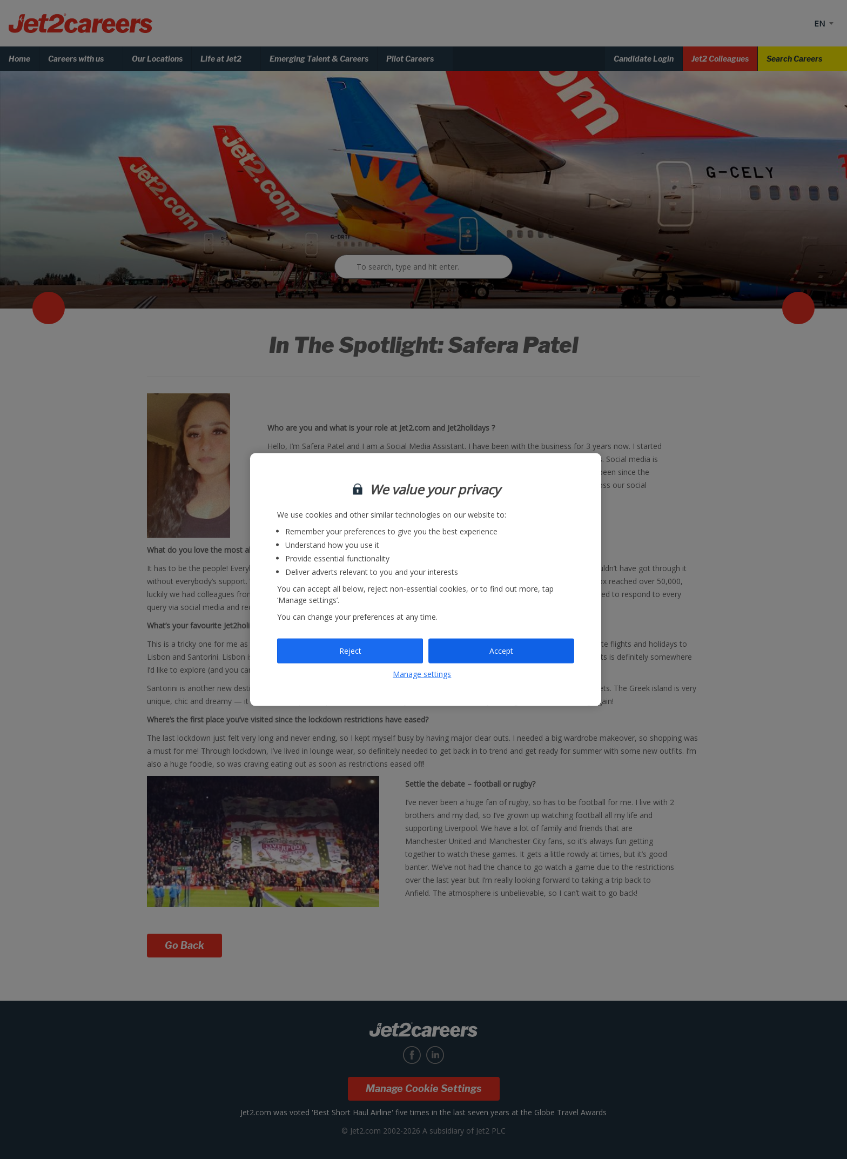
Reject (350, 651)
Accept (501, 651)
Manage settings (422, 673)
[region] (425, 579)
